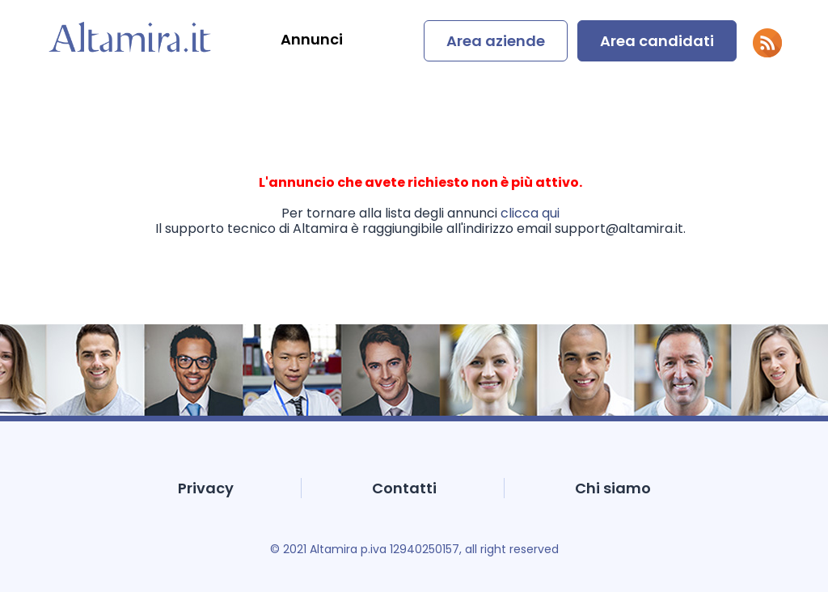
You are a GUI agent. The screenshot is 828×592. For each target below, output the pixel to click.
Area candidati (657, 41)
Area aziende (495, 41)
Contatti (404, 488)
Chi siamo (613, 488)
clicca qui (530, 213)
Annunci (312, 39)
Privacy (206, 488)
